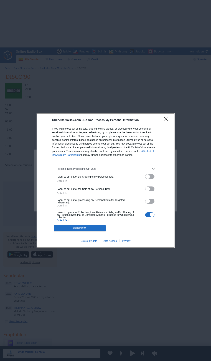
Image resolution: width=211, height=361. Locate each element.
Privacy (126, 240)
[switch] (149, 176)
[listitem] (105, 169)
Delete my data (89, 240)
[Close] (167, 120)
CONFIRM (80, 228)
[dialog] (105, 180)
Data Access (110, 240)
